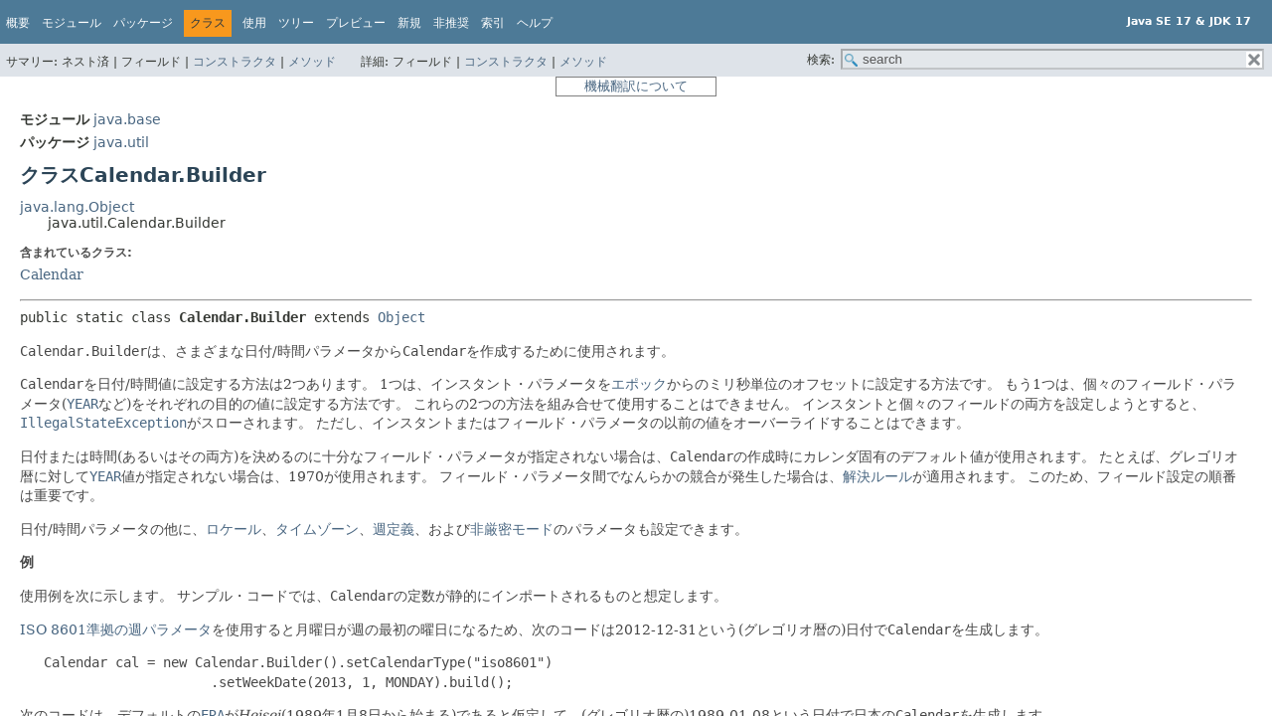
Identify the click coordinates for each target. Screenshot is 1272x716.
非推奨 (451, 23)
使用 (254, 23)
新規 (409, 23)
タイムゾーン (317, 529)
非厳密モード (512, 529)
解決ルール (877, 476)
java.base (127, 119)
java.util (121, 142)
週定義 (393, 529)
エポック (639, 384)
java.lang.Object (77, 207)
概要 (18, 23)
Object (401, 317)
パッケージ (143, 23)
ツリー (296, 23)
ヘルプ (535, 23)
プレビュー (356, 23)
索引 (493, 23)
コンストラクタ (234, 62)
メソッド (312, 62)
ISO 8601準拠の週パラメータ (116, 629)
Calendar (51, 274)
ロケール (233, 529)
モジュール (71, 23)
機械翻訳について (636, 86)
